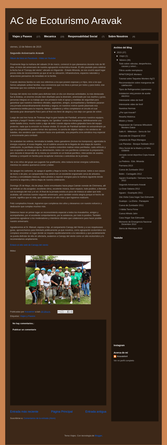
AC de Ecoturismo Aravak (66, 20)
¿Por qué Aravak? (127, 112)
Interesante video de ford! (131, 100)
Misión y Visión (126, 121)
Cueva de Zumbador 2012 (131, 169)
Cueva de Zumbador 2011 (131, 205)
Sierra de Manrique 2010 (130, 228)
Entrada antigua (95, 411)
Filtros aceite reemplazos (131, 70)
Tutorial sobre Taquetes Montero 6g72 (137, 78)
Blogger (98, 435)
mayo (122, 56)
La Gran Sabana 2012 (129, 188)
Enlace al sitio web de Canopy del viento (29, 245)
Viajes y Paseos (22, 36)
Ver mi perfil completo (124, 360)
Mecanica (50, 36)
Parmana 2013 (126, 165)
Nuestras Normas (127, 108)
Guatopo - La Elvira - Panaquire (134, 201)
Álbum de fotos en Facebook (23, 58)
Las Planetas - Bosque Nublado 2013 (136, 144)
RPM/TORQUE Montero (130, 74)
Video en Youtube (47, 58)
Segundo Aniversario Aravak (132, 184)
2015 (119, 52)
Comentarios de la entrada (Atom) (39, 418)
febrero (123, 60)
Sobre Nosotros (118, 36)
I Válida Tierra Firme (128, 209)
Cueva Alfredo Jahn (128, 213)
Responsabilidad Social (82, 36)
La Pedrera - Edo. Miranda (131, 161)
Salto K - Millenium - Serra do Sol (134, 131)
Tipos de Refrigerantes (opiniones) (135, 89)
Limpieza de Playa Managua (132, 140)
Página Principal (62, 411)
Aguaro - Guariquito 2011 (131, 193)
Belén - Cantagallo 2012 (130, 174)
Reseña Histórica (127, 116)
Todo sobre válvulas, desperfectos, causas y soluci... (135, 64)
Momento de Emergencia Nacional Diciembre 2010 (135, 223)
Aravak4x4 (122, 356)
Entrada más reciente (24, 411)
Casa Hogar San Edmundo (131, 217)
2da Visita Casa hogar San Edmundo (136, 197)
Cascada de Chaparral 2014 (132, 136)
